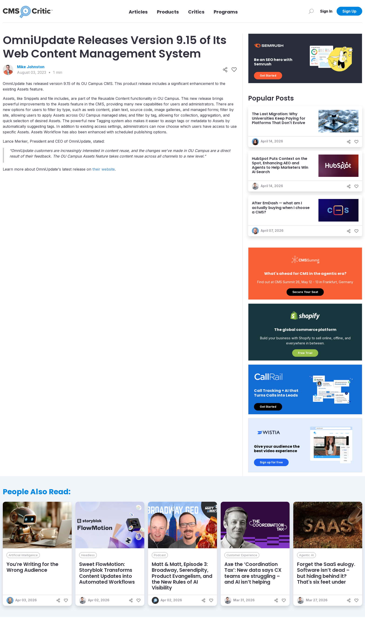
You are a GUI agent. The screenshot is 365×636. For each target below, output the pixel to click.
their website (103, 169)
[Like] (234, 70)
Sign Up (349, 11)
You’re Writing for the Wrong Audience (32, 567)
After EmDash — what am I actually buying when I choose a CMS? (281, 207)
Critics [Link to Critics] (196, 12)
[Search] (311, 11)
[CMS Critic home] (27, 11)
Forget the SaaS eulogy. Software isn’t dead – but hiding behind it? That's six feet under (326, 573)
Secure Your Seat (305, 292)
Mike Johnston (30, 66)
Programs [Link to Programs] (226, 12)
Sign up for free (271, 462)
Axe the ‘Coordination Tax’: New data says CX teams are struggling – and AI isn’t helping (252, 573)
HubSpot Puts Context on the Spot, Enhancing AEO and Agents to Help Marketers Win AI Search (280, 165)
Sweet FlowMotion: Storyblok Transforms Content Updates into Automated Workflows (107, 573)
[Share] (225, 70)
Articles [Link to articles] (138, 12)
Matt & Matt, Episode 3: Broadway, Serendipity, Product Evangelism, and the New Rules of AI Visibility (182, 576)
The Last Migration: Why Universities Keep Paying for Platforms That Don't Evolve (278, 118)
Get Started (268, 75)
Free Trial (305, 353)
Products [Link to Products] (168, 12)
